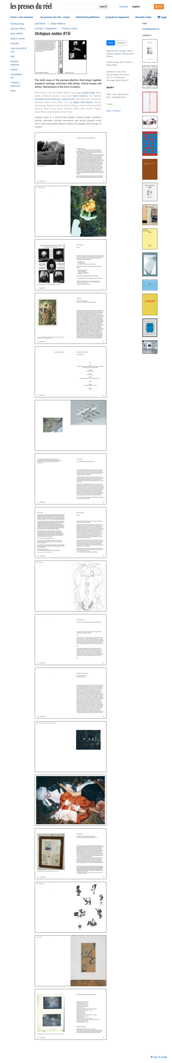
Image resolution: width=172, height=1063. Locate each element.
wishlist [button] (121, 42)
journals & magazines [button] (117, 17)
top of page (158, 1057)
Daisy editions (58, 23)
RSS (158, 6)
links (13, 90)
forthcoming (17, 23)
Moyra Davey (88, 92)
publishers (40, 23)
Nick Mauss (87, 102)
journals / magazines (46, 28)
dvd (12, 56)
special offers (18, 28)
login (162, 17)
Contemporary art (150, 29)
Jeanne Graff (68, 99)
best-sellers (17, 33)
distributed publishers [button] (88, 17)
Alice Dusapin (120, 51)
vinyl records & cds (18, 50)
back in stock (18, 38)
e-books (15, 43)
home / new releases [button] (22, 17)
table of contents (113, 111)
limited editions (15, 63)
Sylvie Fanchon (80, 96)
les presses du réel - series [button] (55, 17)
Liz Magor (74, 102)
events (14, 69)
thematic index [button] (143, 17)
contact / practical (15, 84)
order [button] (111, 42)
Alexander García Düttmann (48, 99)
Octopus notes (69, 28)
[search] (80, 6)
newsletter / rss (17, 76)
